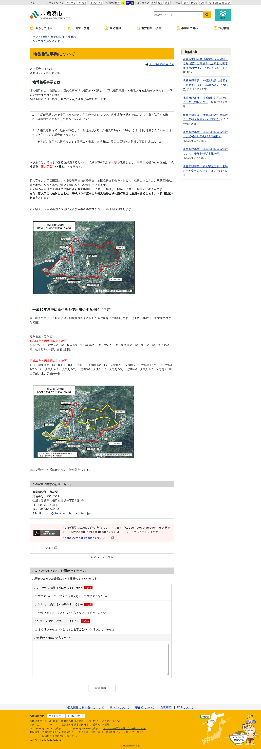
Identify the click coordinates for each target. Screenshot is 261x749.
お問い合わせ (75, 715)
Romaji (82, 2)
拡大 (153, 2)
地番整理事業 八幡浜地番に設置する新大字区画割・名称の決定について (205, 85)
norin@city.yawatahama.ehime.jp (67, 513)
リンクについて (119, 707)
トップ (34, 37)
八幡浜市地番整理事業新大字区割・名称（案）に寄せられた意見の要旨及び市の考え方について (205, 63)
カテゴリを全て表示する (47, 41)
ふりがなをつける (54, 2)
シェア (51, 547)
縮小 (167, 2)
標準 (117, 2)
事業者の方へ (187, 28)
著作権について (145, 707)
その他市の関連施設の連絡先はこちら (124, 728)
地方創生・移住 (148, 28)
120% (185, 2)
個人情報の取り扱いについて (85, 707)
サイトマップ (56, 715)
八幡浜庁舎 (36, 720)
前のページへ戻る (102, 557)
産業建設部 (57, 37)
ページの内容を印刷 (159, 64)
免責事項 (166, 707)
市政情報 (221, 28)
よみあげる (96, 2)
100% (194, 2)
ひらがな (71, 2)
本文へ (34, 2)
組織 (44, 37)
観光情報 (113, 28)
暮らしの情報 (41, 28)
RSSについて (185, 707)
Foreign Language (220, 2)
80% (201, 2)
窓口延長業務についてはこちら (59, 735)
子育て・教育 (78, 28)
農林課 (72, 37)
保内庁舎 (35, 724)
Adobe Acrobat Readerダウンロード (88, 538)
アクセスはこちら (112, 720)
